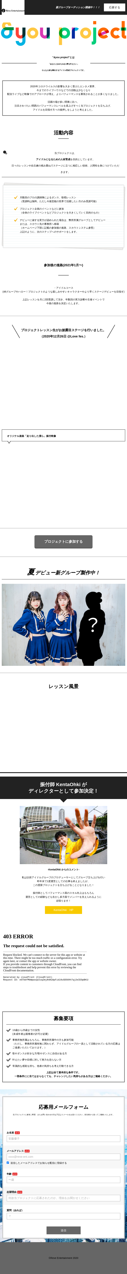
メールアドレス (15, 1151)
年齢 (9, 1173)
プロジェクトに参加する (63, 541)
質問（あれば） (15, 1210)
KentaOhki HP (63, 910)
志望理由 (11, 1192)
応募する (114, 7)
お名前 (10, 1132)
